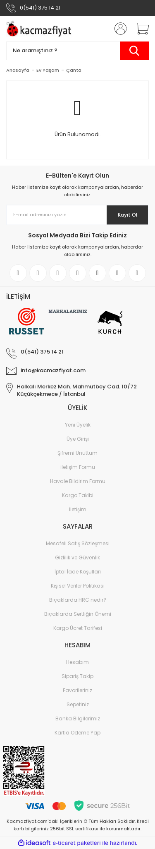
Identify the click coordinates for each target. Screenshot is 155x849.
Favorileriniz (77, 690)
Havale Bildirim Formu (77, 481)
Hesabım (77, 662)
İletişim (77, 509)
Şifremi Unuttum (77, 452)
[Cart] (139, 29)
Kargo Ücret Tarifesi (77, 628)
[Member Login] (117, 29)
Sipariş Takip (77, 676)
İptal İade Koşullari (78, 571)
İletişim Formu (77, 467)
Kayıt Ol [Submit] (127, 214)
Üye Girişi (78, 438)
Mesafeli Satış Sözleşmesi (78, 543)
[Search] (77, 50)
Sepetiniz (78, 704)
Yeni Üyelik (78, 424)
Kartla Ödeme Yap (77, 732)
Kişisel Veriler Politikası (78, 585)
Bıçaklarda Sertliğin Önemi (77, 613)
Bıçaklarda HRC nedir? (77, 599)
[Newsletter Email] (77, 215)
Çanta (73, 70)
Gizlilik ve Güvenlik (77, 557)
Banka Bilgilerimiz (77, 718)
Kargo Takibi (77, 495)
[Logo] (40, 28)
